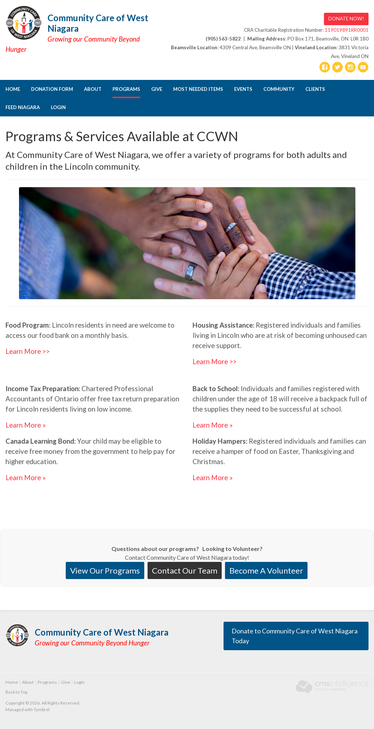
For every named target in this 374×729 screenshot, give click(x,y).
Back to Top (16, 692)
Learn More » (25, 425)
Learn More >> (27, 351)
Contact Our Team (184, 570)
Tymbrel (42, 709)
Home (12, 89)
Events (243, 89)
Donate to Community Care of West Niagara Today (295, 636)
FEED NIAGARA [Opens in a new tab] (22, 107)
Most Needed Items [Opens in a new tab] (198, 89)
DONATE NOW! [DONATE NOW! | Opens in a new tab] (346, 19)
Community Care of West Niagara (97, 23)
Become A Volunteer (266, 570)
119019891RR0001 (347, 30)
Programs (126, 89)
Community (278, 89)
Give (156, 89)
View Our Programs (105, 570)
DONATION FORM (52, 89)
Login (58, 107)
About (93, 89)
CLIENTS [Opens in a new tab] (315, 89)
